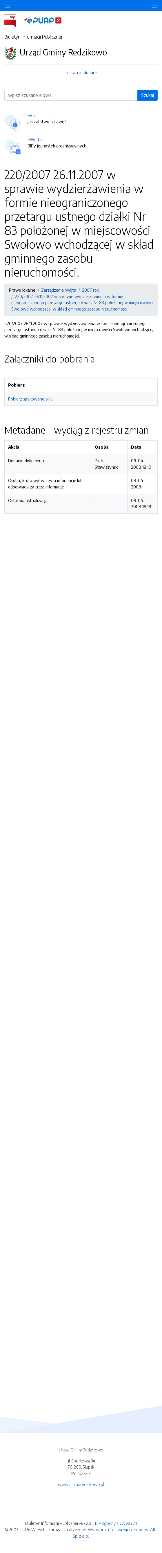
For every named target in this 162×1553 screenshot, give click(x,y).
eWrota (35, 139)
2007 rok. (91, 290)
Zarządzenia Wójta (58, 290)
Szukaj (147, 95)
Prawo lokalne (22, 290)
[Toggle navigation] (154, 5)
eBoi (32, 115)
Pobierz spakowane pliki (30, 398)
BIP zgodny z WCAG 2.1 (116, 1523)
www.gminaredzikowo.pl (81, 1484)
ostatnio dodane (82, 72)
